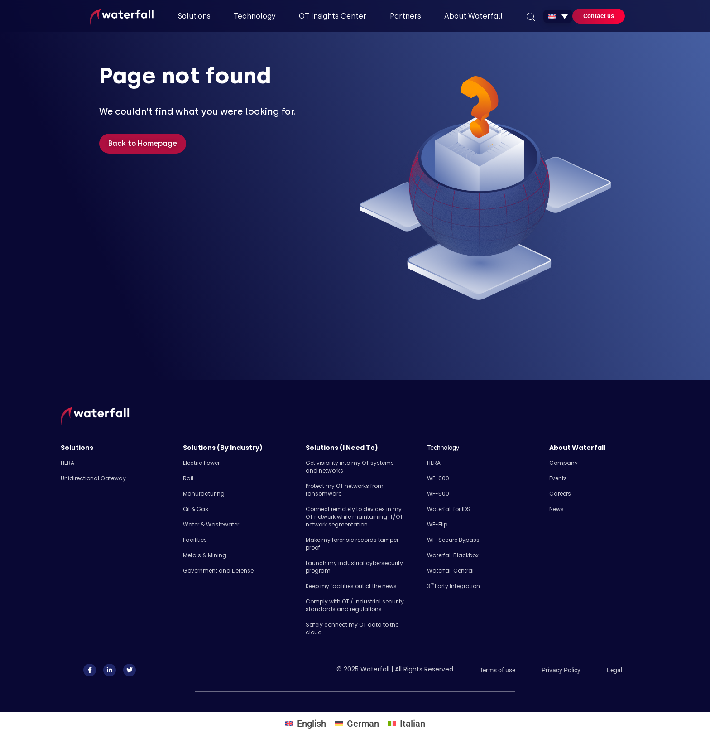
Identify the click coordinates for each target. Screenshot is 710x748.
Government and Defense (218, 570)
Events (558, 478)
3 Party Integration (453, 586)
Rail (188, 478)
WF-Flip (437, 524)
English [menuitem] (311, 723)
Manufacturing (204, 493)
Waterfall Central (450, 570)
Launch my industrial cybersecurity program (354, 566)
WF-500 (438, 493)
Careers (560, 493)
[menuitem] (557, 16)
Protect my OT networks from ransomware (345, 489)
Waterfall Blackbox (453, 555)
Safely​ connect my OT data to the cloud (352, 628)
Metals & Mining (204, 555)
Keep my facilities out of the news (351, 586)
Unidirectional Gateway (93, 478)
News (556, 509)
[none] (557, 16)
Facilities (195, 540)
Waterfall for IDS (448, 509)
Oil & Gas (195, 509)
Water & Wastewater (211, 524)
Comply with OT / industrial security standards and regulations (355, 605)
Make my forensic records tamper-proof (354, 543)
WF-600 (438, 478)
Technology (443, 447)
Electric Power (201, 463)
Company (563, 463)
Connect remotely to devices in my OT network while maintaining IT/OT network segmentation (354, 516)
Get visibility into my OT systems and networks (350, 466)
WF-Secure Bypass (453, 540)
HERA (67, 463)
